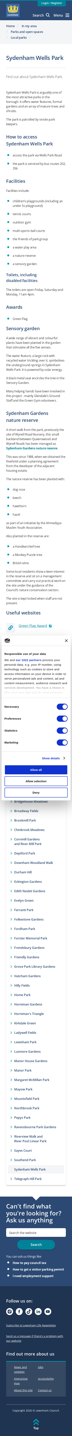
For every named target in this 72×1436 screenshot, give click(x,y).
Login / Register (51, 3)
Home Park (22, 995)
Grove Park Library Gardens (34, 966)
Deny (36, 792)
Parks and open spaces (27, 32)
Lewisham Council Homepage (13, 10)
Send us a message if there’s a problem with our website (34, 1338)
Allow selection (36, 781)
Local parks (19, 37)
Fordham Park (24, 929)
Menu (61, 15)
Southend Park (25, 1160)
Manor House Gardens (30, 1061)
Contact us (45, 1390)
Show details (51, 758)
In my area (29, 26)
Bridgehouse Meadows (31, 801)
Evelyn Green (24, 900)
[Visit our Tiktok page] (28, 1312)
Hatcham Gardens (27, 976)
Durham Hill (23, 872)
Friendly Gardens (26, 957)
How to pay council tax (29, 1263)
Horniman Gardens (28, 1004)
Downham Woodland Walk (33, 863)
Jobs (40, 1367)
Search (41, 15)
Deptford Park (24, 853)
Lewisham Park (25, 1042)
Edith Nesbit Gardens (29, 891)
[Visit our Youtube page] (47, 1312)
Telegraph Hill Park (28, 1179)
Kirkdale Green (25, 1023)
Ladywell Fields (25, 1033)
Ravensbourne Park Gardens (35, 1127)
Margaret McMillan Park (31, 1080)
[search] (36, 1232)
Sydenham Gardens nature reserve (31, 448)
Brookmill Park (25, 820)
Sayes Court (23, 1150)
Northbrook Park (26, 1108)
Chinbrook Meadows (29, 830)
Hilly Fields (22, 985)
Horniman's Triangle (29, 1014)
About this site (23, 1390)
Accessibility (46, 1379)
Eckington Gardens (28, 882)
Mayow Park (23, 1089)
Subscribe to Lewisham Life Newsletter (31, 1325)
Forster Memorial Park (30, 938)
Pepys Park (22, 1117)
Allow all (36, 769)
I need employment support (33, 1276)
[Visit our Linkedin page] (38, 1312)
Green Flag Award (33, 625)
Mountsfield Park (26, 1099)
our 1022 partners (28, 659)
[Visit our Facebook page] (19, 1312)
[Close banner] (66, 640)
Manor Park (22, 1070)
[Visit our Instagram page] (9, 1312)
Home (10, 26)
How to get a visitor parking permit (38, 1269)
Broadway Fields (26, 811)
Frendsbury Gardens (29, 948)
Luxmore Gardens (27, 1051)
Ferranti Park (23, 910)
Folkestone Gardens (29, 919)
